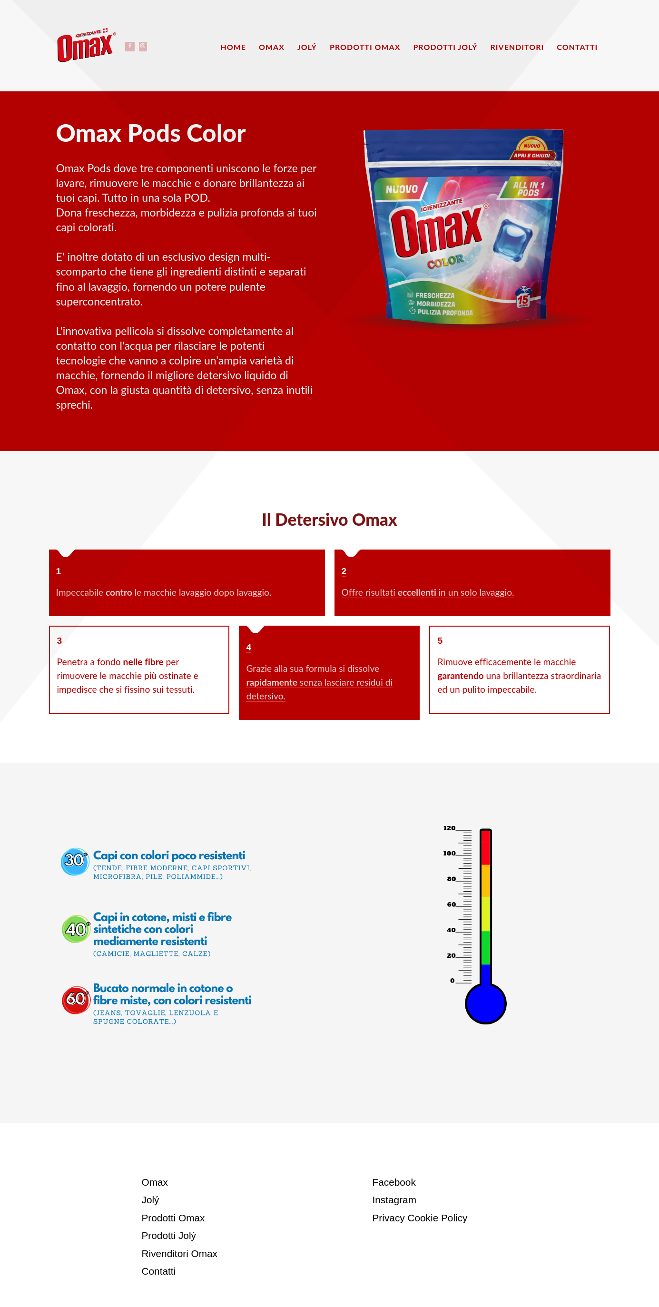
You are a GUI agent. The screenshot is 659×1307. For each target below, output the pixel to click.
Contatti (159, 1271)
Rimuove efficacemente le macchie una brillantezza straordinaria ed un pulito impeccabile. (519, 675)
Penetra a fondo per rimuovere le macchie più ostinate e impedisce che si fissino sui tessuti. (127, 675)
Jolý (150, 1199)
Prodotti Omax (173, 1217)
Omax (155, 1182)
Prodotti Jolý (169, 1235)
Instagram (394, 1199)
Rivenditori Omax (180, 1253)
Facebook (394, 1182)
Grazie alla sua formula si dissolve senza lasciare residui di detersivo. (319, 682)
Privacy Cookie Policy (420, 1217)
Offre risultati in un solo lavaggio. (428, 592)
